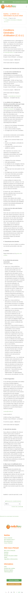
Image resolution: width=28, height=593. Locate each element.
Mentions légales (8, 570)
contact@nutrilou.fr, (9, 52)
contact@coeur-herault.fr (14, 96)
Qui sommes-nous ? (9, 539)
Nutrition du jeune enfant (10, 555)
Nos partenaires (8, 541)
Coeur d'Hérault (8, 543)
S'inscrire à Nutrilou (14, 580)
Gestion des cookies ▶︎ (17, 506)
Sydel (5, 557)
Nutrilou (6, 552)
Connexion (23, 1)
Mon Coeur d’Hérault (9, 550)
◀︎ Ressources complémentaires (13, 501)
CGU (5, 566)
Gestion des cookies (9, 568)
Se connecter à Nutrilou (14, 584)
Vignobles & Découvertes (11, 559)
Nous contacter (8, 537)
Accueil (5, 18)
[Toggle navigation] (26, 6)
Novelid (6, 554)
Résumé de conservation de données (9, 516)
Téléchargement (8, 571)
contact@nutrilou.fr (8, 411)
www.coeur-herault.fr (8, 109)
